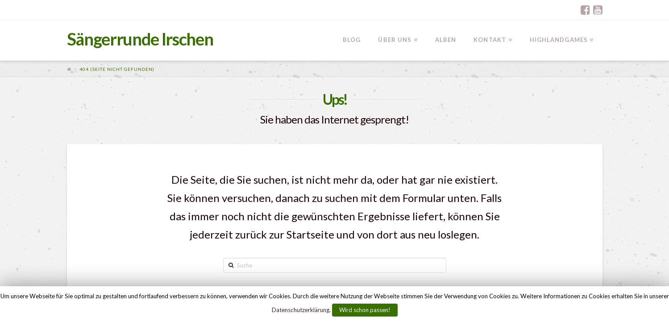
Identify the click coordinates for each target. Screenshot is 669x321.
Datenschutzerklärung (300, 309)
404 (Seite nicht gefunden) (116, 69)
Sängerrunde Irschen (140, 38)
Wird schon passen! (365, 309)
